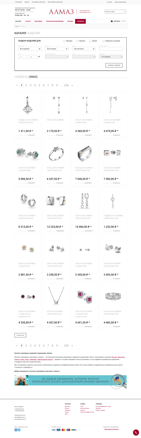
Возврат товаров (100, 410)
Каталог (18, 21)
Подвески (67, 410)
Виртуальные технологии (112, 429)
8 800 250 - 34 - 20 (22, 15)
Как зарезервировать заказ (103, 406)
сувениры (33, 359)
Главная (17, 26)
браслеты (121, 357)
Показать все (20, 335)
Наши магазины (84, 408)
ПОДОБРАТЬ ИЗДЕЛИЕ (114, 65)
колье (22, 359)
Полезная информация (54, 21)
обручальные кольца (45, 359)
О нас (81, 406)
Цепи (66, 414)
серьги (16, 359)
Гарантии (98, 408)
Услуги (28, 21)
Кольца (114, 357)
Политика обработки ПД (87, 412)
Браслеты (67, 406)
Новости (82, 410)
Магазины (38, 21)
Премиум (80, 21)
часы (27, 359)
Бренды (70, 21)
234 (66, 85)
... (61, 85)
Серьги (67, 412)
